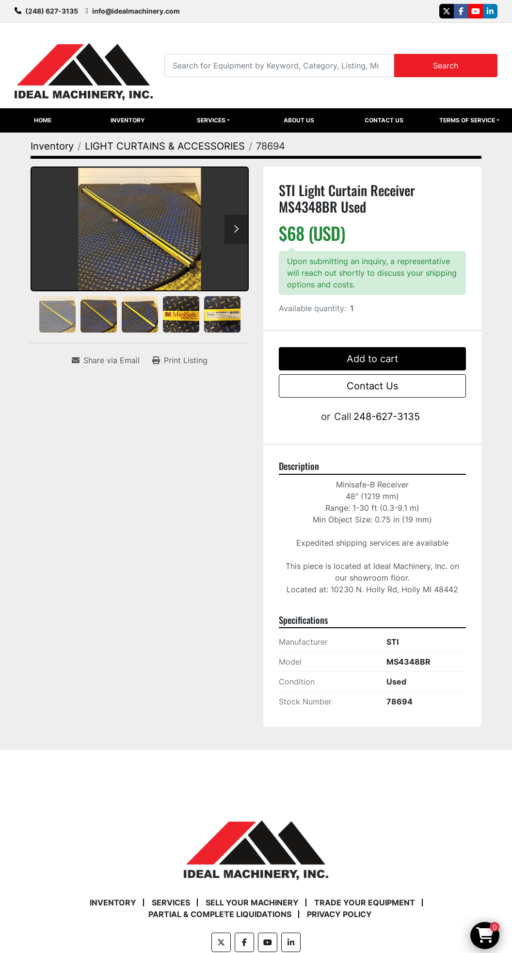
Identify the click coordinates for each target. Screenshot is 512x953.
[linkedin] (490, 11)
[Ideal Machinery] (256, 843)
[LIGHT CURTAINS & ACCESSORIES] (165, 146)
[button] (213, 120)
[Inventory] (52, 146)
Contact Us (384, 120)
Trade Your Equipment (364, 902)
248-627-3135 (386, 416)
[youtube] (475, 11)
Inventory (128, 120)
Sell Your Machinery (252, 902)
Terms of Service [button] (467, 120)
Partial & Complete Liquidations (219, 914)
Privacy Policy (339, 914)
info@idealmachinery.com (136, 11)
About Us (299, 120)
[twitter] (446, 11)
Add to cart (372, 359)
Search (445, 65)
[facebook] (461, 11)
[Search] (279, 65)
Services (211, 120)
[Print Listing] (180, 360)
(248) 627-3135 (51, 11)
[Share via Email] (105, 360)
